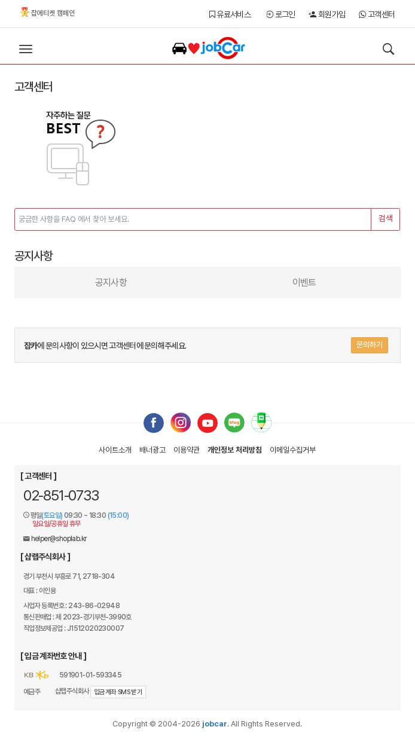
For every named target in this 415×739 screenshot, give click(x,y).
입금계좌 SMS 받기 (118, 692)
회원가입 (327, 14)
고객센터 (377, 14)
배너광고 (152, 449)
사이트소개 (115, 449)
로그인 (280, 14)
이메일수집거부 (293, 449)
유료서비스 (230, 14)
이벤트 (304, 282)
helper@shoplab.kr (59, 539)
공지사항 (111, 282)
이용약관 (186, 449)
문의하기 (369, 344)
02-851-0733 (61, 495)
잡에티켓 (47, 12)
